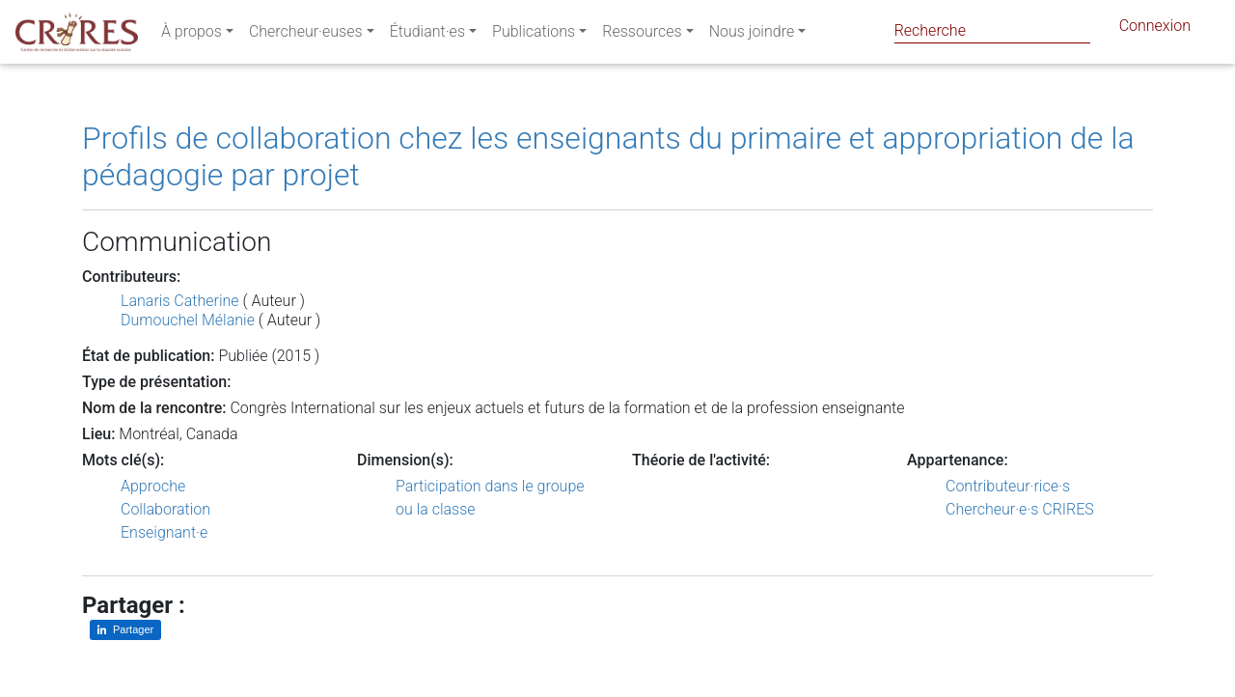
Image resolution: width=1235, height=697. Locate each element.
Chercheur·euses (306, 35)
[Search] (992, 30)
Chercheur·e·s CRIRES (1020, 509)
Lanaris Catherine (180, 301)
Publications (533, 35)
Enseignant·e (164, 532)
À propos (191, 35)
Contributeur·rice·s (1008, 486)
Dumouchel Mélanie (188, 320)
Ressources (641, 35)
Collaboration (165, 509)
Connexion (1155, 29)
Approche (153, 486)
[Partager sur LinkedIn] (125, 630)
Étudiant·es (427, 35)
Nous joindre (752, 35)
